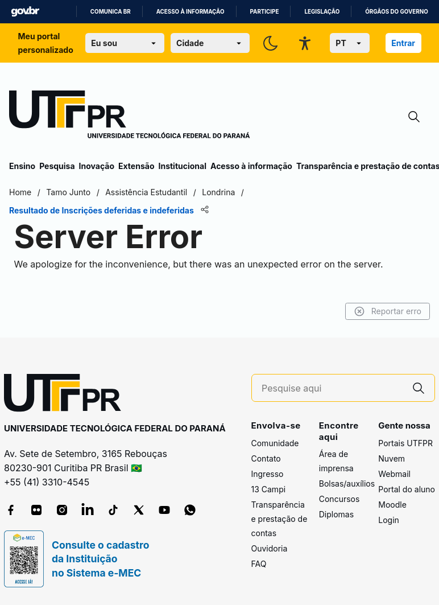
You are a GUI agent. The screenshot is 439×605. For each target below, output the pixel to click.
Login (388, 520)
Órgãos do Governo (396, 12)
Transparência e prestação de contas (279, 519)
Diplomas (336, 514)
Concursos (339, 499)
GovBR (25, 11)
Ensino (22, 166)
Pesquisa (56, 166)
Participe (264, 12)
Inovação (96, 166)
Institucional (182, 166)
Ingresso (267, 474)
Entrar (403, 43)
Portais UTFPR (405, 443)
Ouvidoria (269, 548)
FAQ (259, 564)
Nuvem (391, 458)
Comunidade (275, 443)
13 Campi (268, 489)
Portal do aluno (406, 489)
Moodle (392, 504)
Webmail (394, 474)
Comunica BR (110, 12)
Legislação (321, 12)
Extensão (136, 166)
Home (20, 192)
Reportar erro (387, 311)
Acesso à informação (190, 12)
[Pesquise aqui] (332, 388)
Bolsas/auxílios (347, 483)
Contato (266, 458)
